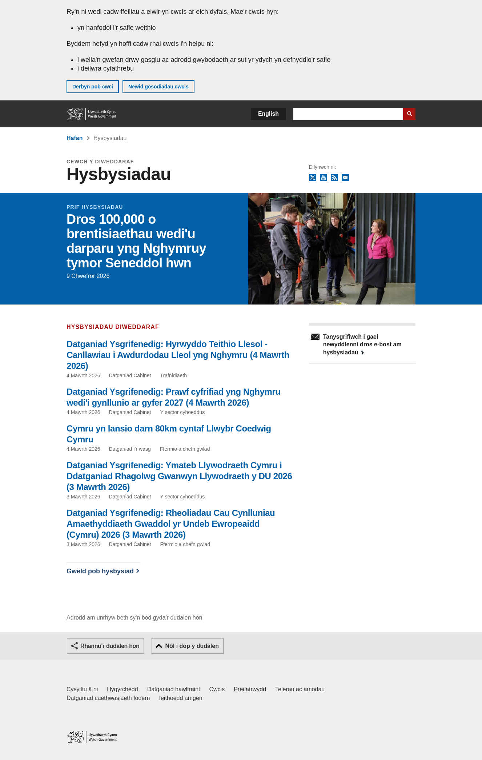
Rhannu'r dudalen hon (109, 646)
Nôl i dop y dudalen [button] (192, 646)
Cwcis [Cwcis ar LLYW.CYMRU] (217, 689)
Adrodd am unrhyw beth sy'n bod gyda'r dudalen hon (134, 617)
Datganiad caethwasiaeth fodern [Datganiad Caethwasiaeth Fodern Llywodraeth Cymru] (108, 698)
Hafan (75, 138)
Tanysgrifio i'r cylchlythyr (345, 178)
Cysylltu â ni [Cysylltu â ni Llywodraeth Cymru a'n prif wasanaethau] (82, 689)
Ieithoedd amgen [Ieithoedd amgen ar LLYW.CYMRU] (180, 698)
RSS (334, 178)
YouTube (323, 178)
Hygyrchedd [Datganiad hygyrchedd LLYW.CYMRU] (122, 689)
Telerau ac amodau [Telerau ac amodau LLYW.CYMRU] (300, 689)
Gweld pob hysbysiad (100, 571)
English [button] (268, 114)
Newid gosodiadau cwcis (158, 86)
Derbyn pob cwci (92, 86)
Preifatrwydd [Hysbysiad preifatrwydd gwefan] (250, 689)
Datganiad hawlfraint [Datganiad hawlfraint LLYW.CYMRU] (173, 689)
